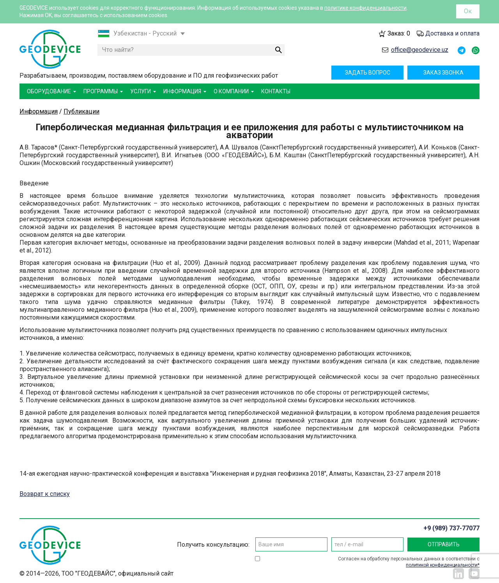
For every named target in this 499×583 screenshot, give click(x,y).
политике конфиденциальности (365, 8)
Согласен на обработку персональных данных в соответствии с (409, 562)
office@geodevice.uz (419, 49)
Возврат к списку (44, 494)
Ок (468, 11)
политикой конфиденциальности (442, 565)
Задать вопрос (367, 72)
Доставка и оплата (452, 33)
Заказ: (399, 33)
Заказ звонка (443, 72)
